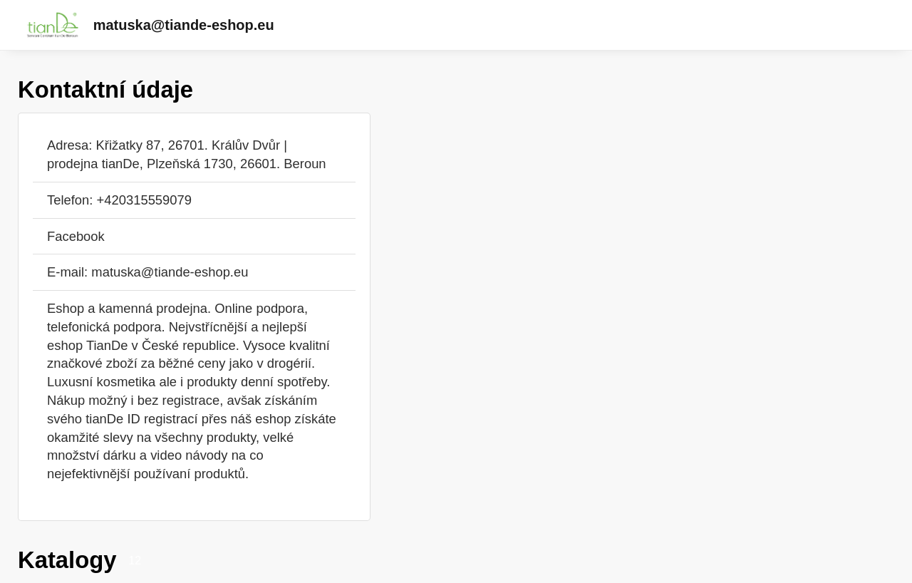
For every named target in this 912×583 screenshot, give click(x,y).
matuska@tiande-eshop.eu (183, 25)
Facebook (76, 236)
